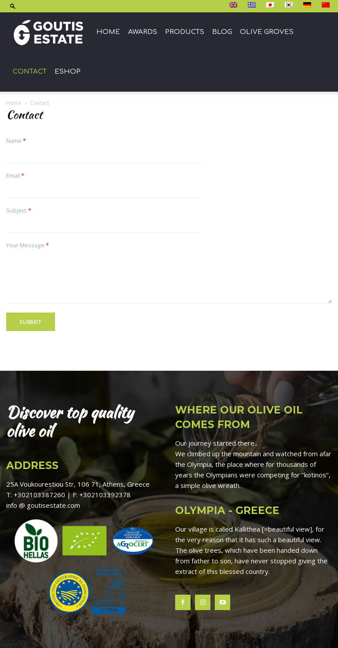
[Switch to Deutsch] (308, 5)
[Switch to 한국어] (290, 5)
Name (16, 141)
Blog (222, 32)
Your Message (27, 245)
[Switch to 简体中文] (327, 5)
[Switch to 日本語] (271, 5)
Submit (30, 322)
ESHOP (68, 71)
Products (184, 32)
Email (15, 175)
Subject (18, 210)
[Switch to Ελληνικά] (253, 5)
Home (108, 32)
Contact (30, 71)
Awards (142, 32)
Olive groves (267, 32)
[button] (12, 6)
